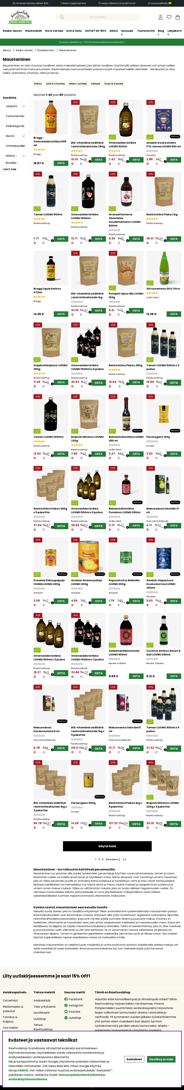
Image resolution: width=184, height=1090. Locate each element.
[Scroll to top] (92, 1087)
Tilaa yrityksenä (44, 1007)
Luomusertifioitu (161, 3)
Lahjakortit (174, 32)
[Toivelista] (169, 17)
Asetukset (134, 1059)
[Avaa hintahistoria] (90, 161)
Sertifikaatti (42, 1013)
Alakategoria (15, 126)
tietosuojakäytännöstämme (80, 1075)
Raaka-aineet (12, 31)
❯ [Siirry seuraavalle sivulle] (113, 859)
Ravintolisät (33, 31)
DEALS (114, 31)
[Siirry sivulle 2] (99, 859)
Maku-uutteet (78, 83)
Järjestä (11, 106)
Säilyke (95, 83)
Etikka (38, 83)
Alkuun (7, 50)
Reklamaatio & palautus (13, 1009)
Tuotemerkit (146, 31)
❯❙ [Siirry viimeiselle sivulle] (125, 859)
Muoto (10, 136)
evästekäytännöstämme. (28, 1079)
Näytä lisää (107, 846)
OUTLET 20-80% (95, 31)
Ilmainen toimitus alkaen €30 (32, 3)
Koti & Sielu (74, 31)
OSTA (99, 383)
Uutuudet (127, 32)
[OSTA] (61, 163)
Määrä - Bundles (11, 156)
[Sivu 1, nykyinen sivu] (95, 859)
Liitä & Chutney (55, 83)
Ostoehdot (10, 1000)
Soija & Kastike (113, 83)
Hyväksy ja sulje (161, 1059)
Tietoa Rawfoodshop (43, 1027)
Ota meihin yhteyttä (10, 1030)
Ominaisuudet (15, 146)
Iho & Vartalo (54, 31)
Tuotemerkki (14, 116)
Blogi (161, 32)
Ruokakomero (45, 50)
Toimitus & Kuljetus (10, 1019)
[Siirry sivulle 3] (103, 859)
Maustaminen (67, 50)
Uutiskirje (40, 1019)
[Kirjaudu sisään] (160, 17)
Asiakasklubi (42, 1000)
